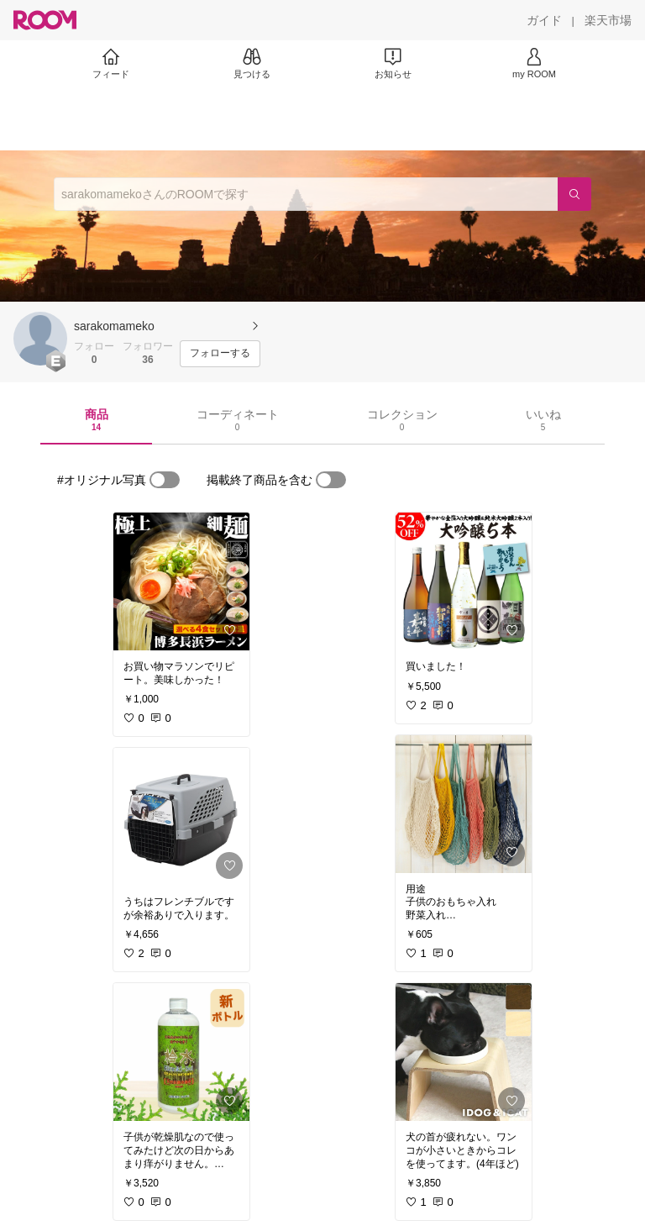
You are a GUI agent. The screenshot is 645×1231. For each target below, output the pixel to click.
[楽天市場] (608, 20)
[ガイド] (544, 20)
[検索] (574, 194)
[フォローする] (220, 353)
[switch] (164, 479)
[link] (181, 581)
